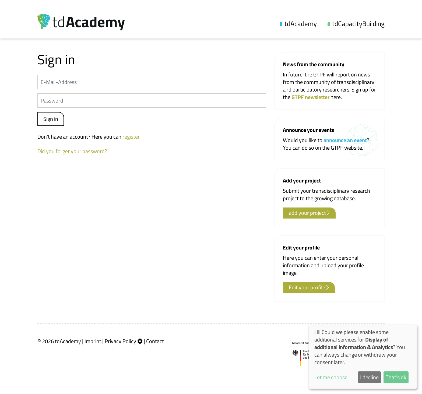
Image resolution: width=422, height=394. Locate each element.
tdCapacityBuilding (358, 24)
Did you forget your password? (72, 151)
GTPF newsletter (310, 97)
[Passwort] (151, 100)
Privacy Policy (120, 341)
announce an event (345, 140)
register (130, 136)
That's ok (396, 377)
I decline (369, 377)
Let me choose (330, 377)
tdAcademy (300, 24)
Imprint (93, 341)
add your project (309, 213)
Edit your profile (309, 287)
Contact (155, 341)
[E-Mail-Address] (151, 82)
